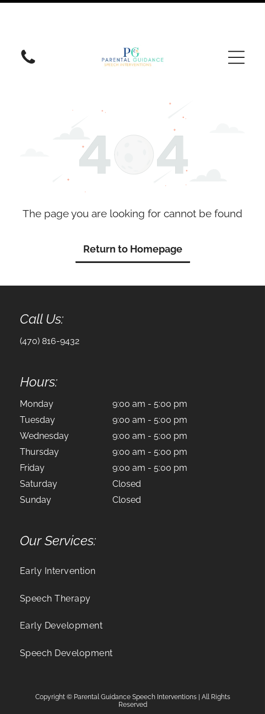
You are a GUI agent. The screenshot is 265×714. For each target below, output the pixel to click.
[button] (236, 20)
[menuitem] (132, 533)
